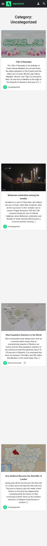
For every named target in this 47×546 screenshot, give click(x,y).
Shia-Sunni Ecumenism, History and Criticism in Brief (23, 476)
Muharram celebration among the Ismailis (23, 126)
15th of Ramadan (23, 62)
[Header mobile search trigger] (44, 3)
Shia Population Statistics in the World (23, 193)
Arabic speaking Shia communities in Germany (23, 404)
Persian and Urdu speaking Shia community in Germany (23, 330)
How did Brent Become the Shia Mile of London (23, 261)
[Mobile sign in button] (38, 3)
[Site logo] (15, 3)
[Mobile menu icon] (3, 3)
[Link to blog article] (23, 44)
